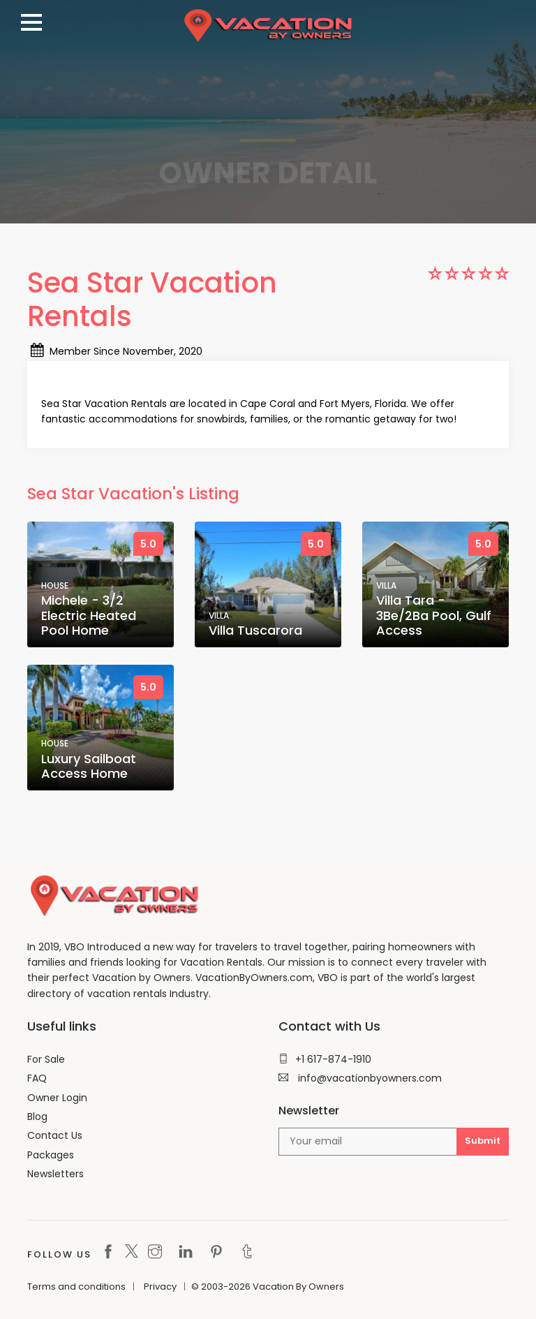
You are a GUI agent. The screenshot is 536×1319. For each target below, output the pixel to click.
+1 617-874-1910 (324, 1059)
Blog (37, 1116)
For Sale (46, 1059)
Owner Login (57, 1098)
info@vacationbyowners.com (360, 1078)
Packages (50, 1155)
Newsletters (55, 1174)
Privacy (160, 1286)
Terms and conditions (76, 1286)
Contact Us (54, 1135)
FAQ (37, 1078)
